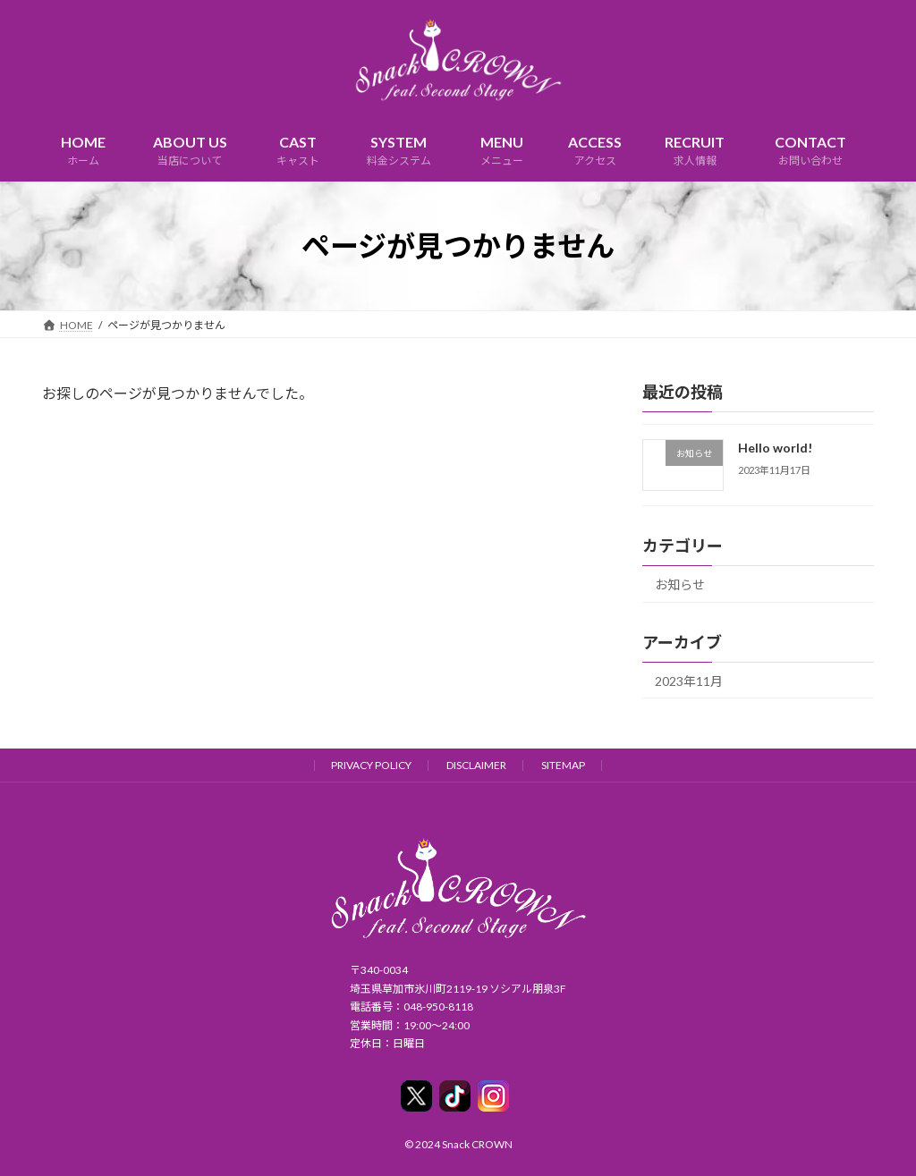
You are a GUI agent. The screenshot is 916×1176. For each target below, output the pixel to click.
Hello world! (775, 447)
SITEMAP (563, 765)
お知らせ (680, 584)
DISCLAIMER (476, 765)
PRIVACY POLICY (371, 765)
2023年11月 (689, 681)
